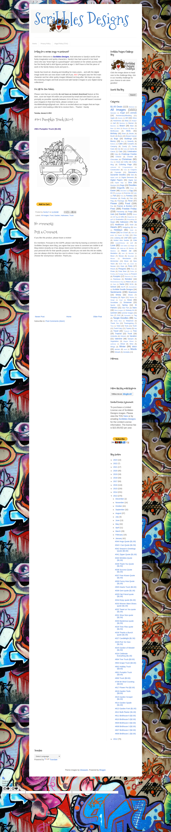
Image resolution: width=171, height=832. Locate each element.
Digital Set (132, 180)
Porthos (113, 274)
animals (133, 113)
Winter (122, 346)
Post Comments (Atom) (55, 321)
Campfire (130, 144)
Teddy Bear (118, 321)
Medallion (114, 253)
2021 (115, 467)
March (118, 531)
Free (113, 208)
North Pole (122, 264)
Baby (127, 121)
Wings (113, 347)
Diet (132, 175)
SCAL (132, 284)
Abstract (131, 107)
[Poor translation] (15, 789)
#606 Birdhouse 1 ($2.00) (125, 734)
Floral (130, 201)
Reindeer (128, 279)
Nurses (113, 266)
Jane (132, 232)
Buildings (128, 139)
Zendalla (126, 352)
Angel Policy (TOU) (61, 44)
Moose (121, 256)
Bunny (113, 141)
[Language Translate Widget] (47, 756)
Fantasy (129, 196)
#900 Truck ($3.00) (122, 678)
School (113, 287)
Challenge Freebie (129, 154)
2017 (115, 481)
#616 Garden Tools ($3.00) (122, 692)
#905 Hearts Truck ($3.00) (125, 587)
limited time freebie (121, 240)
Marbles (131, 248)
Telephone (129, 321)
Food (52, 215)
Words (133, 349)
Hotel (131, 230)
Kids (127, 235)
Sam (114, 284)
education (123, 190)
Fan (122, 196)
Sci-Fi (123, 287)
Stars (134, 308)
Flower (114, 203)
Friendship (120, 212)
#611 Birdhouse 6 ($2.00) (125, 716)
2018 (115, 478)
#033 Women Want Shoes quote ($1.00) (125, 605)
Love (113, 245)
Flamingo (120, 201)
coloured (113, 167)
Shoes (130, 295)
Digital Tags (119, 182)
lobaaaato (84, 770)
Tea (135, 318)
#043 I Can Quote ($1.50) (125, 545)
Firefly (123, 198)
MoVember (115, 261)
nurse (132, 264)
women (117, 349)
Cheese (118, 157)
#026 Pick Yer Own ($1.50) (122, 643)
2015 (115, 489)
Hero (135, 227)
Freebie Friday (129, 208)
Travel (115, 331)
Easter (113, 190)
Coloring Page (125, 164)
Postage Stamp (123, 274)
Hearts (114, 227)
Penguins (122, 269)
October (119, 506)
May (117, 524)
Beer (112, 128)
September (120, 510)
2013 (115, 496)
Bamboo (122, 123)
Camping (114, 146)
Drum (132, 188)
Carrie (132, 149)
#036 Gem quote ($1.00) (125, 591)
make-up (123, 248)
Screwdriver (133, 287)
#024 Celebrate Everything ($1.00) (123, 655)
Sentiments (116, 292)
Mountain (131, 256)
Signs (123, 297)
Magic (132, 245)
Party (130, 266)
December (119, 499)
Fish (131, 198)
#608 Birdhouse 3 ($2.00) (125, 726)
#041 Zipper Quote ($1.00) (126, 554)
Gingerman (130, 217)
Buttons (113, 144)
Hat (135, 222)
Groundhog (130, 219)
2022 (115, 463)
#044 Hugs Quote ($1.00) (125, 541)
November (119, 502)
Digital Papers (117, 180)
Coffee (126, 162)
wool (125, 349)
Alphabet (113, 113)
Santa (122, 284)
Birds (128, 131)
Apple (113, 118)
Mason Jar (126, 251)
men (123, 253)
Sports (113, 305)
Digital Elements (127, 177)
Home (34, 44)
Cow (125, 170)
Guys (113, 222)
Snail (121, 300)
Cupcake (118, 172)
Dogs (122, 185)
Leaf (125, 238)
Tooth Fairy (118, 328)
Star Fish (125, 308)
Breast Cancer (131, 136)
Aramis (120, 118)
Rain (135, 276)
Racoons (128, 276)
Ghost (135, 214)
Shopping (114, 297)
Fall (114, 196)
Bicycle (125, 128)
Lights (134, 238)
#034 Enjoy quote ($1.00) (125, 600)
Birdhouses (115, 131)
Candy (124, 146)
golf (112, 219)
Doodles (133, 185)
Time (112, 326)
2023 (115, 460)
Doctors (113, 185)
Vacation (133, 336)
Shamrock (132, 292)
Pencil (113, 269)
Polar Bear (122, 271)
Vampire (131, 339)
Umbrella (114, 336)
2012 (115, 739)
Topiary (128, 328)
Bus (122, 141)
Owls (122, 266)
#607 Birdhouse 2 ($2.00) (125, 730)
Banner (131, 123)
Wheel (122, 344)
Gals (112, 214)
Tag (135, 315)
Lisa (135, 240)
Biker (132, 128)
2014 (115, 492)
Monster (131, 253)
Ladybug (117, 238)
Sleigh (113, 300)
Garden (57, 215)
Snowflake (114, 302)
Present (134, 274)
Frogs (130, 211)
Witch (134, 347)
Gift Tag (115, 217)
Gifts (122, 217)
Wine (131, 344)
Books (131, 134)
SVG (119, 315)
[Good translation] (6, 789)
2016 (115, 485)
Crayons (134, 170)
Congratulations (127, 167)
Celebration (132, 151)
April (117, 528)
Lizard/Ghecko (120, 243)
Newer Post (39, 317)
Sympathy (127, 315)
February (119, 535)
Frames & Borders (125, 206)
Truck (71, 215)
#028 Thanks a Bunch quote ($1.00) (124, 633)
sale (135, 282)
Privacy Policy (46, 44)
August (118, 513)
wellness (113, 344)
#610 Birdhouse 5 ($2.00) (125, 719)
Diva (130, 182)
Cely (116, 154)
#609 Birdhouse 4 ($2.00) (125, 723)
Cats (120, 151)
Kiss (135, 235)
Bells (118, 128)
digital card (114, 177)
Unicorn (123, 336)
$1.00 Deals (116, 106)
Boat (124, 134)
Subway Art (130, 310)
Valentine (118, 339)
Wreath (117, 352)
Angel (122, 113)
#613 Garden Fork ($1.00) (125, 708)
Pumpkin (116, 276)
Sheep (118, 295)
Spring (124, 305)
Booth (113, 136)
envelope (118, 193)
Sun (112, 315)
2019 (115, 474)
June (117, 520)
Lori (131, 243)
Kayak (120, 235)
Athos (134, 118)
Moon (113, 256)
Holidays (118, 230)
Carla (125, 149)
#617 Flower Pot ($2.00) (125, 687)
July (117, 517)
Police (132, 271)
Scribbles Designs (81, 19)
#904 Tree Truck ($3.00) (125, 659)
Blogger (102, 770)
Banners (113, 126)
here (126, 416)
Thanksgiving (129, 323)
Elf (111, 193)
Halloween (65, 215)
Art (126, 118)
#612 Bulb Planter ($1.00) (125, 712)
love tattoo (124, 245)
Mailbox (113, 248)
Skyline (132, 297)
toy (136, 328)
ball (114, 123)
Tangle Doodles (120, 318)
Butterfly (131, 141)
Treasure (126, 331)
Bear (132, 126)
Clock (118, 162)
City (112, 162)
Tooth (135, 326)
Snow (129, 300)
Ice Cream (124, 233)
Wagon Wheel (128, 341)
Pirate (113, 271)
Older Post (97, 317)
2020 (115, 471)
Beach (122, 126)
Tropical (118, 334)
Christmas (127, 159)
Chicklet (130, 157)
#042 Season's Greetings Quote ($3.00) (125, 550)
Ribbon (128, 282)
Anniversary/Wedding (123, 115)
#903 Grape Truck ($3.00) (125, 663)
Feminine (114, 198)
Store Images (118, 310)
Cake (120, 144)
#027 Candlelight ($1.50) (125, 638)
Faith (135, 193)
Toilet (118, 326)
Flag (112, 201)
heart (131, 225)
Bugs (116, 139)
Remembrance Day (117, 282)
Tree (135, 331)
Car (118, 149)
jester (112, 235)
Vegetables (115, 341)
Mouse (113, 258)
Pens (132, 269)
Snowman (127, 302)
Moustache (127, 258)
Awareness (117, 121)
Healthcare (119, 225)
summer (114, 313)
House (113, 232)
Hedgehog (126, 227)
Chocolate (114, 159)
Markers (113, 251)
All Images (45, 215)
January (119, 538)
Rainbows (116, 279)
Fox (112, 206)
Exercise (127, 193)
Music (126, 261)
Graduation (120, 219)
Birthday (114, 133)
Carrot (113, 152)
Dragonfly (121, 188)
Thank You (115, 323)
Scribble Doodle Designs (123, 289)
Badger (134, 120)
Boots (120, 136)
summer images (127, 313)
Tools (126, 326)
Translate (50, 760)
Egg (131, 190)
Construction (115, 170)
